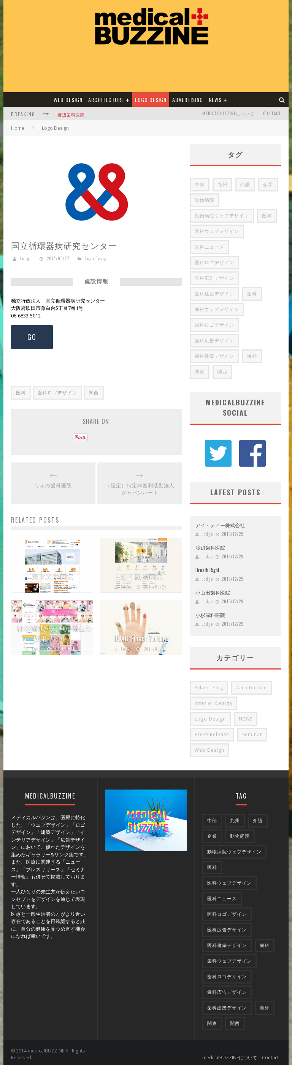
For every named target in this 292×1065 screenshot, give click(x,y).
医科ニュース (209, 247)
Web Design (68, 100)
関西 (94, 392)
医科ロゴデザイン (57, 392)
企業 (268, 184)
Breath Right (207, 566)
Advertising (187, 100)
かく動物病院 (141, 576)
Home (17, 128)
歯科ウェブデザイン (217, 309)
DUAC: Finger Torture (141, 638)
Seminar (252, 730)
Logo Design (151, 100)
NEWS (215, 100)
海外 (252, 356)
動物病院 (204, 200)
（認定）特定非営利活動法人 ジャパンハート (140, 488)
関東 (200, 371)
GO (31, 337)
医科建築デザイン (214, 293)
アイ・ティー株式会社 (220, 521)
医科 (21, 392)
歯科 (252, 293)
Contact (272, 113)
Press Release (212, 730)
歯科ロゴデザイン (214, 325)
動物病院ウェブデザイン (222, 215)
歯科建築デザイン (214, 356)
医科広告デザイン (214, 278)
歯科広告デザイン (214, 340)
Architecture (106, 100)
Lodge (26, 258)
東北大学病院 (52, 576)
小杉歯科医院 (210, 611)
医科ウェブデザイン (217, 231)
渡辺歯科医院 (71, 115)
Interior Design (213, 699)
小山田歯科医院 (212, 588)
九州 (222, 184)
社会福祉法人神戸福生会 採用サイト (54, 633)
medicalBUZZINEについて (228, 113)
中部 (200, 184)
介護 (245, 184)
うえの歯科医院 (53, 485)
